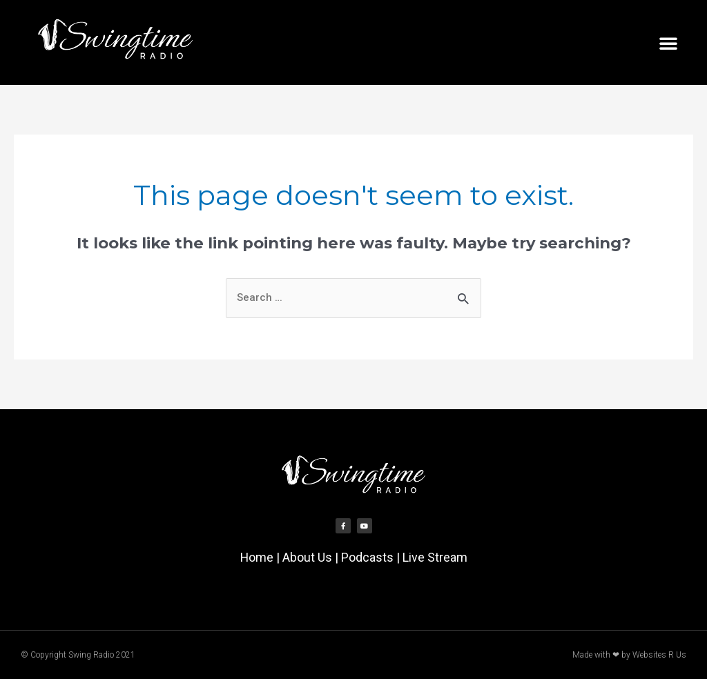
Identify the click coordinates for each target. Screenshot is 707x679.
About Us (307, 557)
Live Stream (435, 557)
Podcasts (367, 557)
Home (256, 557)
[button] (668, 42)
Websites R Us (659, 655)
